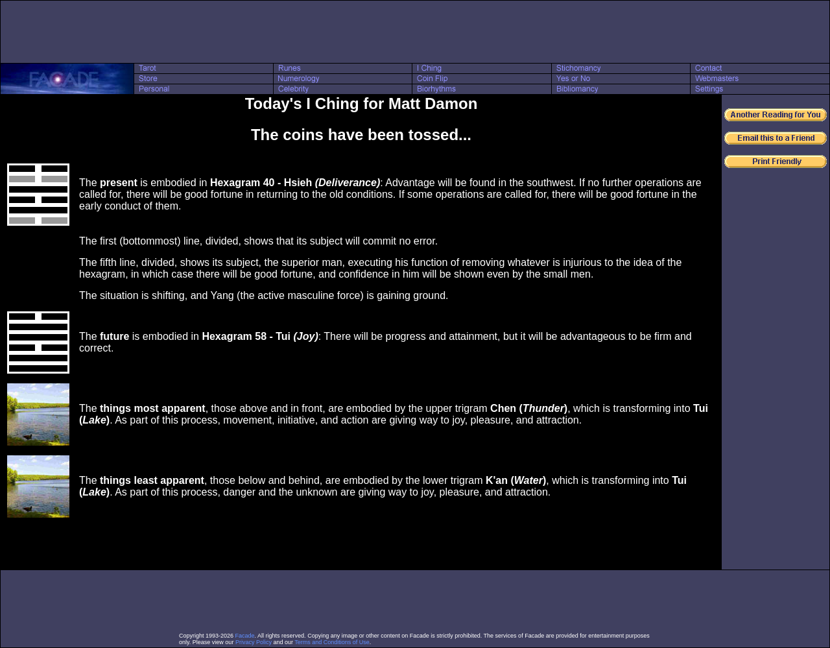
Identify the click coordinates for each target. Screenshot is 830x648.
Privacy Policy (253, 642)
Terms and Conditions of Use (332, 642)
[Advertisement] (415, 32)
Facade (245, 635)
